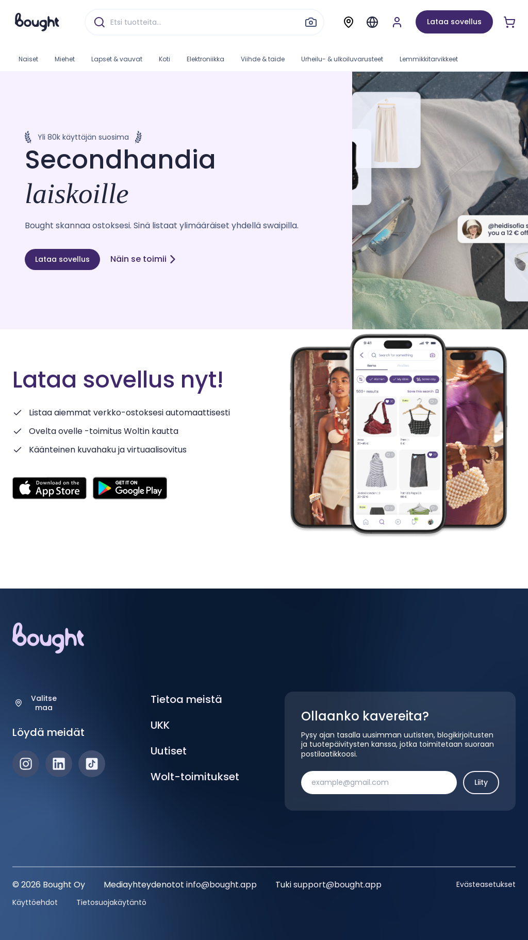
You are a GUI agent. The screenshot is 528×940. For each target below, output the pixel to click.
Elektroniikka (205, 59)
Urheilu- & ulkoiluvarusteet (342, 59)
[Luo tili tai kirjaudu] (397, 22)
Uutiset (169, 751)
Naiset (28, 59)
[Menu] (372, 22)
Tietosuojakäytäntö (111, 902)
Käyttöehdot (35, 902)
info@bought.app (221, 885)
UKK (160, 725)
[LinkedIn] (58, 763)
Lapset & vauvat (116, 59)
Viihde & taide (263, 59)
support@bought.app (337, 885)
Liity (481, 782)
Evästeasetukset (486, 884)
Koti (164, 59)
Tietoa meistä (186, 699)
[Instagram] (25, 763)
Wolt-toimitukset (195, 776)
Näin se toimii (143, 259)
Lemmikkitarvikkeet (429, 59)
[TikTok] (91, 763)
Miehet (65, 59)
